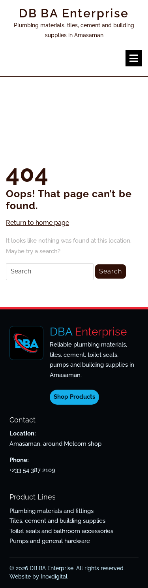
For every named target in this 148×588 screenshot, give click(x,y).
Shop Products (74, 396)
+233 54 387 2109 (32, 470)
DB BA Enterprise (74, 13)
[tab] (134, 58)
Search (110, 271)
